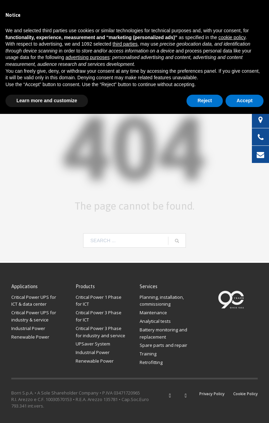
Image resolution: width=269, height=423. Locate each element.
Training (148, 354)
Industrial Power (28, 328)
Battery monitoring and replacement (163, 333)
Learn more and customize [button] (46, 100)
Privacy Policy (212, 393)
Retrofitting (151, 362)
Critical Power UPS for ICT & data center (33, 300)
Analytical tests (155, 321)
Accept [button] (244, 100)
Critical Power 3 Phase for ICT (98, 316)
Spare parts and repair (163, 345)
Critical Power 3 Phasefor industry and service (100, 332)
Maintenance (153, 312)
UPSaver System (93, 344)
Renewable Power (30, 337)
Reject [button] (204, 100)
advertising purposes (87, 57)
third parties (125, 44)
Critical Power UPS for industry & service (33, 316)
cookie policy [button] (231, 37)
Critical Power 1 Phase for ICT (98, 300)
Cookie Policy (245, 393)
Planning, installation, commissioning (162, 300)
